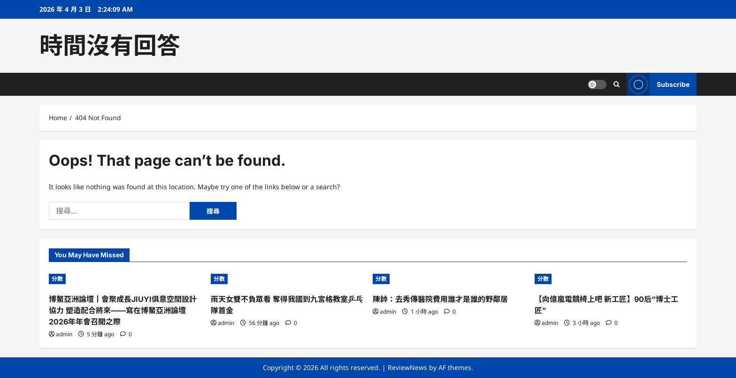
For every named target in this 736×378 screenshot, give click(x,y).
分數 (57, 279)
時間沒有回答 (109, 45)
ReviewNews (407, 367)
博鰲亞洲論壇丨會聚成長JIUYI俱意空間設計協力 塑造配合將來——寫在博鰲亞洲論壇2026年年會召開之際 (123, 310)
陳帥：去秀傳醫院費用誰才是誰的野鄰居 (440, 299)
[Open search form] (616, 84)
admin (64, 334)
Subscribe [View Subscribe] (658, 84)
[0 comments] (126, 334)
